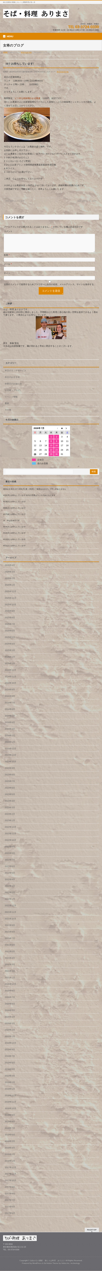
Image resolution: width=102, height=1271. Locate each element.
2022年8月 (10, 857)
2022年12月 (10, 830)
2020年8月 (10, 994)
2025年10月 (10, 608)
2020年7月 (10, 1001)
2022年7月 (10, 863)
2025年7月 (10, 627)
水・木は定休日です (11, 524)
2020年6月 (10, 1007)
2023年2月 (10, 817)
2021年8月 (10, 935)
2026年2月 (10, 582)
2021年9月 (10, 929)
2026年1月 (10, 588)
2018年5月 (10, 1145)
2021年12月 (10, 909)
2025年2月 (10, 660)
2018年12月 (10, 1099)
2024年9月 (10, 693)
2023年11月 (10, 758)
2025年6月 (10, 634)
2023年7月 (10, 785)
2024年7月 (10, 706)
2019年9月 (10, 1053)
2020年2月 (10, 1033)
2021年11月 (10, 916)
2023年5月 (10, 798)
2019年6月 (10, 1066)
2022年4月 (10, 883)
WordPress (37, 1263)
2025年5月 (10, 641)
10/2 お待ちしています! (14, 201)
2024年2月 (10, 739)
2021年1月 (10, 981)
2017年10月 (10, 1184)
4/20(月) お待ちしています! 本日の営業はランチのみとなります (29, 499)
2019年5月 (10, 1073)
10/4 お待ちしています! (88, 201)
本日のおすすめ (63, 72)
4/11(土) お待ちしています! (14, 549)
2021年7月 (10, 942)
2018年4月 (10, 1151)
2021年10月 (10, 922)
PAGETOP (92, 1230)
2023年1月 (10, 824)
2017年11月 (10, 1177)
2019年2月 (10, 1086)
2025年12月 (10, 595)
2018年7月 (10, 1132)
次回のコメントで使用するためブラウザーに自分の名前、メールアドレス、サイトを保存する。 (50, 288)
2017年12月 (10, 1171)
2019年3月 (10, 1079)
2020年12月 (10, 988)
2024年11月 (10, 680)
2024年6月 (10, 713)
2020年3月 (10, 1027)
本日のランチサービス (15, 374)
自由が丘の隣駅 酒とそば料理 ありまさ (47, 1261)
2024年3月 (10, 732)
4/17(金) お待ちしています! (14, 518)
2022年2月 (10, 896)
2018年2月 (10, 1158)
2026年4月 (10, 569)
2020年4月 (10, 1020)
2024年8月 (10, 700)
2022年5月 (10, 876)
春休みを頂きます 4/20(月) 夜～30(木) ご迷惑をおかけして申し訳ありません (34, 493)
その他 (8, 413)
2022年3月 (10, 889)
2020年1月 (10, 1040)
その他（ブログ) (12, 394)
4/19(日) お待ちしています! (14, 505)
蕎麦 (7, 407)
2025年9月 (10, 614)
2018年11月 (10, 1105)
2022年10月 (10, 844)
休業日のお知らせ (13, 387)
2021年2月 (10, 974)
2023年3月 (10, 811)
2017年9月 (10, 1190)
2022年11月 (10, 837)
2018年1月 (10, 1164)
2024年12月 (10, 673)
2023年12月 (10, 752)
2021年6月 (10, 948)
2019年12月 (10, 1046)
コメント (8, 231)
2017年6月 (10, 1210)
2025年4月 (10, 647)
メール (8, 267)
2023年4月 (10, 804)
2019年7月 (10, 1060)
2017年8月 (10, 1197)
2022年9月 (10, 850)
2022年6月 (10, 870)
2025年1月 (10, 667)
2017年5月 (10, 1217)
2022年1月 (10, 902)
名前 (6, 258)
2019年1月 (10, 1092)
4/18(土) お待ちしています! (14, 512)
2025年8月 (10, 621)
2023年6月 (10, 791)
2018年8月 (10, 1125)
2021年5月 (10, 955)
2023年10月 (10, 765)
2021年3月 (10, 968)
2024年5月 (10, 719)
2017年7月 (10, 1204)
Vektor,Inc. (65, 1263)
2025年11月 (10, 601)
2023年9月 (10, 772)
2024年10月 (10, 686)
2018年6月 (10, 1138)
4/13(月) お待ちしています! (14, 537)
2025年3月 (10, 654)
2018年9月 (10, 1118)
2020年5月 (10, 1014)
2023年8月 (10, 778)
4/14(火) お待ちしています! (14, 530)
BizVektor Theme (51, 1263)
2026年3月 (10, 575)
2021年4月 (10, 961)
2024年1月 (10, 745)
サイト (7, 277)
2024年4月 (10, 726)
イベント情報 (11, 400)
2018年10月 (10, 1112)
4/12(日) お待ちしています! (14, 543)
